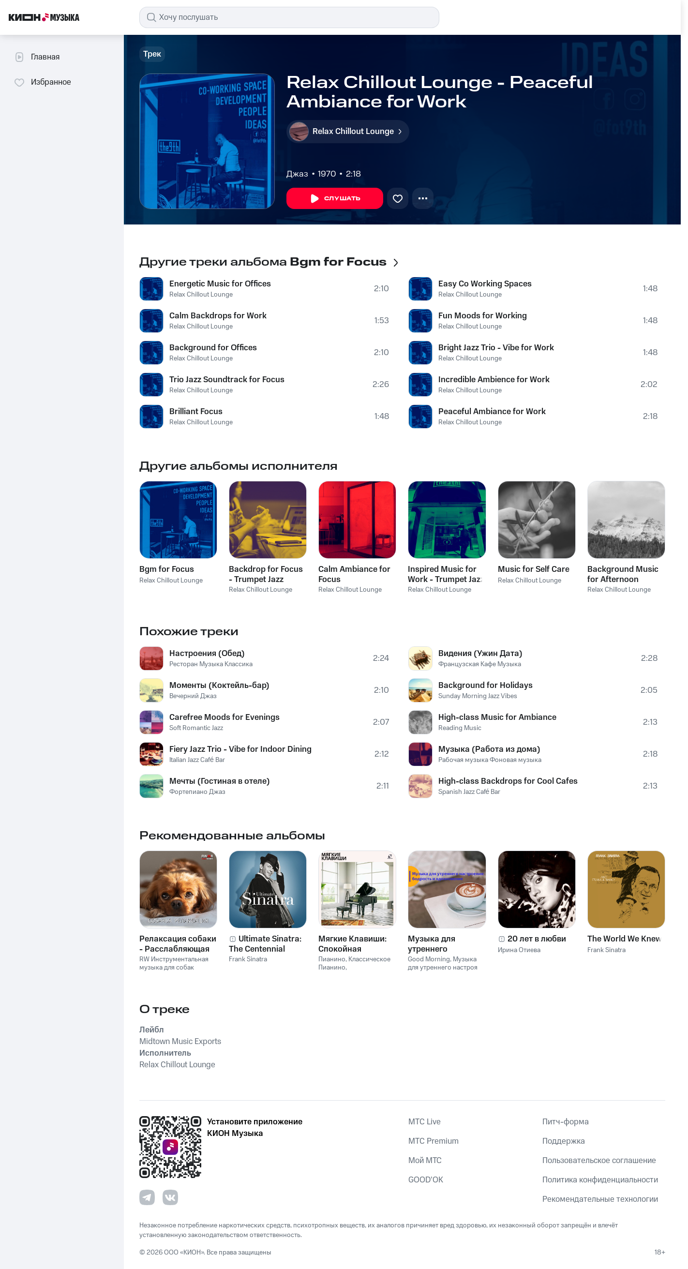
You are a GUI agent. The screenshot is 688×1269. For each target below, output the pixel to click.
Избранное (42, 82)
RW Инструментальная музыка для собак (174, 963)
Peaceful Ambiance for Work (492, 412)
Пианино (331, 959)
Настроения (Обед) (207, 653)
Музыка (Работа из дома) (489, 749)
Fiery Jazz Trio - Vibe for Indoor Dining (240, 749)
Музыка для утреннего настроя (443, 963)
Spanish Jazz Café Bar (469, 792)
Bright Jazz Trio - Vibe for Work (496, 348)
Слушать (335, 199)
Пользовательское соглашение (599, 1160)
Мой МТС (425, 1160)
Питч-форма (565, 1122)
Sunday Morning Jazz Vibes (477, 696)
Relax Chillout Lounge (201, 294)
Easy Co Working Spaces (485, 284)
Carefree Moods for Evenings (224, 717)
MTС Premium (433, 1141)
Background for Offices (213, 348)
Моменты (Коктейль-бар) (219, 685)
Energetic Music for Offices (220, 284)
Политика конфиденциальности (600, 1180)
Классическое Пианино (354, 963)
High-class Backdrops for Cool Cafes (508, 781)
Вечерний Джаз (193, 696)
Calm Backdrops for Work (218, 316)
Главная (37, 57)
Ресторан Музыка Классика (211, 664)
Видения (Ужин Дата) (480, 653)
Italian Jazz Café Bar (197, 760)
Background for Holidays (485, 685)
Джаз (297, 174)
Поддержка (563, 1141)
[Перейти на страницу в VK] (170, 1197)
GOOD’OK (425, 1180)
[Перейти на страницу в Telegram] (147, 1197)
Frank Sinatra (248, 959)
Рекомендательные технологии (600, 1199)
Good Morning (429, 959)
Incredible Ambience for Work (494, 380)
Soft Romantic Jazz (196, 728)
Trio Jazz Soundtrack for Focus (226, 380)
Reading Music (459, 728)
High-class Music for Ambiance (497, 717)
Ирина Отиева (519, 950)
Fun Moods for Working (482, 316)
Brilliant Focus (196, 412)
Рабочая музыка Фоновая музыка (489, 760)
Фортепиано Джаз (197, 792)
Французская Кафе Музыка (479, 664)
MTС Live (424, 1122)
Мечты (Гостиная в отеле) (219, 781)
